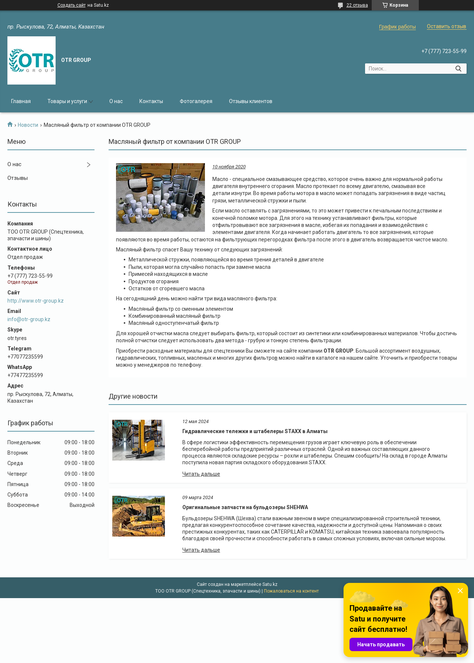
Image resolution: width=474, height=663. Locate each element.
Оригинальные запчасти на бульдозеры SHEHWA (245, 507)
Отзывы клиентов (250, 101)
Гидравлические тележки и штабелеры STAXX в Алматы (255, 431)
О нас (116, 101)
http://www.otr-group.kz (35, 301)
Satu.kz (270, 584)
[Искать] (458, 68)
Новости (28, 125)
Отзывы (17, 178)
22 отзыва (357, 5)
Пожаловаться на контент (291, 591)
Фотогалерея (196, 101)
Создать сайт (71, 5)
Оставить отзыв (446, 26)
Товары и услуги (67, 101)
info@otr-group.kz (28, 319)
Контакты (151, 101)
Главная (21, 101)
